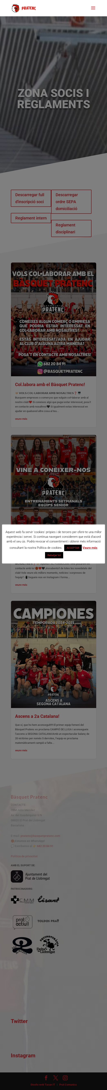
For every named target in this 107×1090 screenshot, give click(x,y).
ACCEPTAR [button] (73, 547)
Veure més (90, 548)
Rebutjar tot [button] (54, 555)
